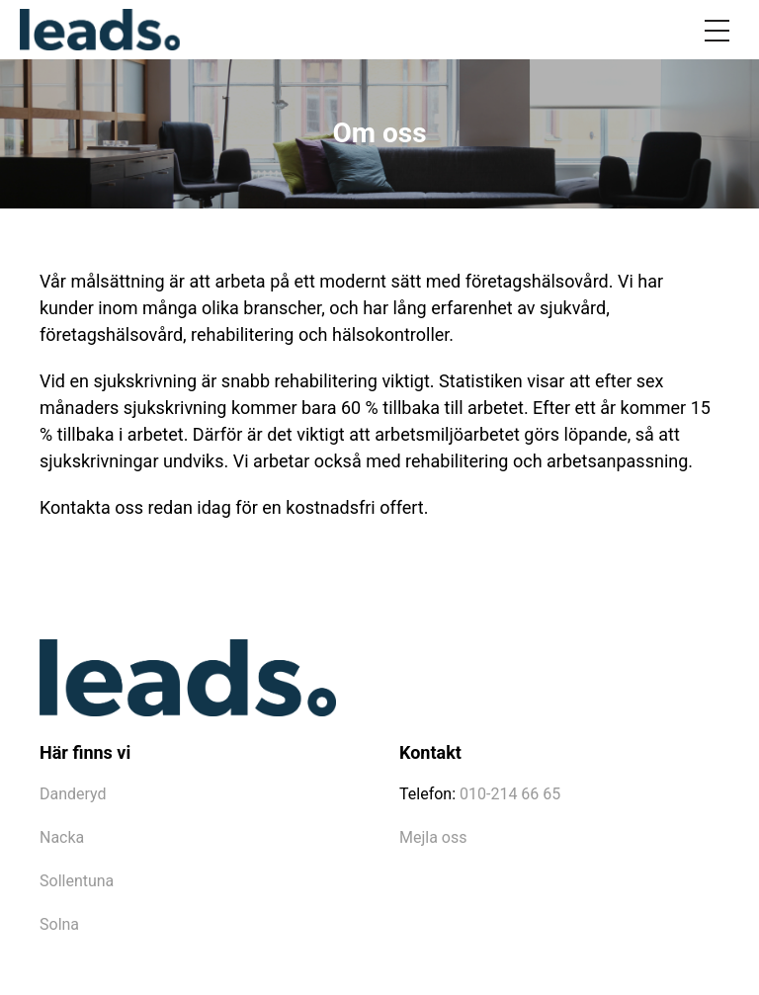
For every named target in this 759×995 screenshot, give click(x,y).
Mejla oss (432, 837)
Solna (59, 924)
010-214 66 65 (510, 794)
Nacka (62, 837)
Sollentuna (77, 880)
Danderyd (73, 794)
